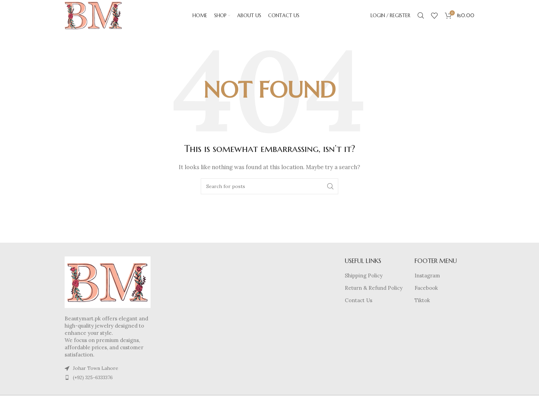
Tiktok (422, 300)
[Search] (421, 15)
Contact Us (358, 300)
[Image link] (108, 281)
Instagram (427, 275)
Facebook (426, 288)
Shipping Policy (364, 275)
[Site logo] (93, 15)
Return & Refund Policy (374, 288)
